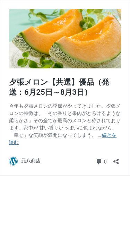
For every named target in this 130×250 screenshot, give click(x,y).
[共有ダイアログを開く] (116, 159)
